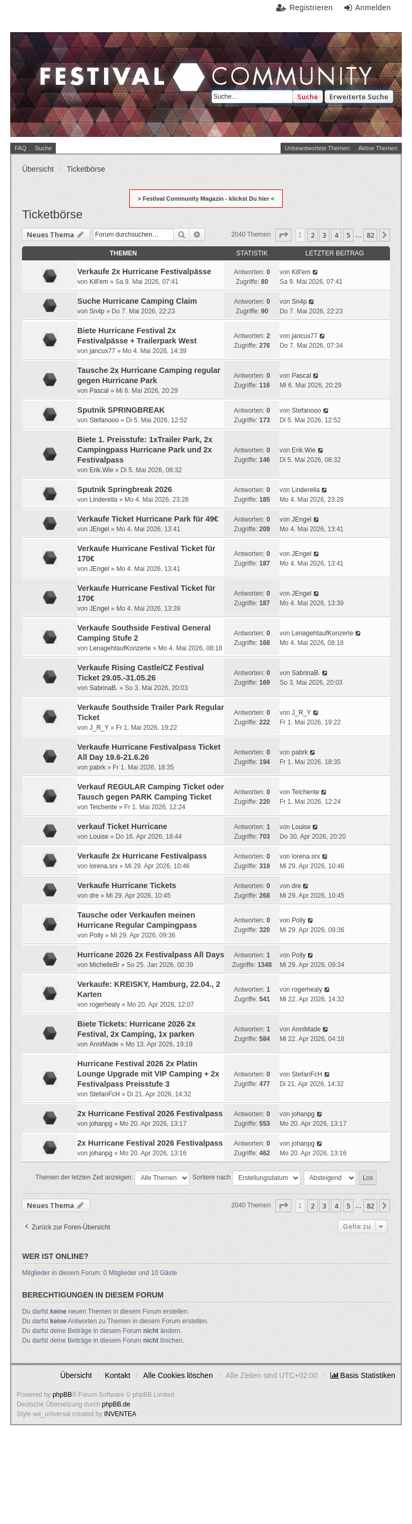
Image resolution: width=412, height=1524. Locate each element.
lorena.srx (104, 866)
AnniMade (104, 1044)
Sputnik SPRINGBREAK (121, 410)
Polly (97, 935)
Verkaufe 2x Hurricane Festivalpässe (144, 271)
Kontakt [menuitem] (117, 1375)
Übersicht (76, 1375)
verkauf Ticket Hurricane (122, 826)
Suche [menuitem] (43, 148)
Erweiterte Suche (358, 96)
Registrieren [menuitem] (311, 7)
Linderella (103, 499)
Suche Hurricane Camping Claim (137, 301)
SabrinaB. (104, 688)
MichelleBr (105, 965)
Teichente (103, 807)
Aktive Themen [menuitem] (378, 148)
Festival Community (109, 84)
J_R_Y (99, 727)
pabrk (98, 767)
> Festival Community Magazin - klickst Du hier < (206, 198)
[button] (283, 235)
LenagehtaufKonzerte (120, 648)
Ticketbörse (52, 214)
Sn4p (97, 311)
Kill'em (99, 281)
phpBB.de (116, 1404)
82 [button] (370, 235)
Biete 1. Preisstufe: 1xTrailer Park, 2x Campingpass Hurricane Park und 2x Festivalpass (144, 449)
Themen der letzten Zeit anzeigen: (112, 1177)
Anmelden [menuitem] (373, 7)
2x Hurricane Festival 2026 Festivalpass (150, 1113)
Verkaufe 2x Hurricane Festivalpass (142, 856)
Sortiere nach (247, 1177)
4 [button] (336, 235)
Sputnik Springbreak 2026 (124, 489)
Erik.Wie (102, 470)
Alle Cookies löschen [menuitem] (178, 1375)
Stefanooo (104, 420)
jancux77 (102, 351)
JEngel (99, 529)
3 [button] (324, 235)
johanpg (101, 1123)
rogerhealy (105, 1004)
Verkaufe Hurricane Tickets (126, 885)
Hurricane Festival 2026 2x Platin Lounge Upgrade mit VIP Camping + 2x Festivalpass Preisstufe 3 (148, 1073)
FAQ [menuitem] (20, 148)
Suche (307, 96)
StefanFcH (105, 1094)
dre (94, 895)
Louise (99, 836)
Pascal (99, 390)
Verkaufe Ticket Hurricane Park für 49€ (147, 519)
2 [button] (312, 235)
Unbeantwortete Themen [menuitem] (317, 148)
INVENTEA (120, 1414)
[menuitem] (362, 1375)
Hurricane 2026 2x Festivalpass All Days (150, 954)
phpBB (62, 1394)
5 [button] (348, 235)
